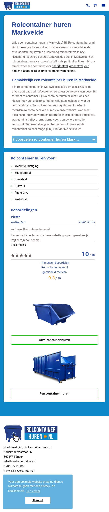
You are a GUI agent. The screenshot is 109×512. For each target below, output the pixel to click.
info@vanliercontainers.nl (20, 461)
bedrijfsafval (60, 66)
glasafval (27, 71)
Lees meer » (18, 244)
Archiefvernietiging (26, 166)
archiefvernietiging (63, 71)
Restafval (21, 199)
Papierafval (22, 192)
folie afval (40, 71)
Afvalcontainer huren (54, 340)
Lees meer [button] (33, 491)
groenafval (76, 66)
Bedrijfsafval (23, 172)
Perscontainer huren (54, 393)
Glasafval (21, 179)
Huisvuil (20, 186)
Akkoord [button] (37, 500)
